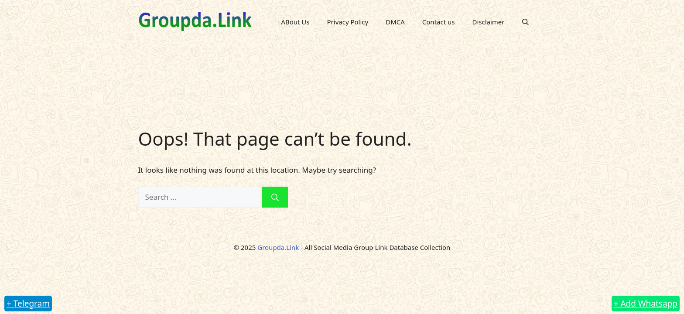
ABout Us (295, 21)
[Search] (275, 197)
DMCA (395, 21)
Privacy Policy (348, 21)
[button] (525, 22)
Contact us (438, 21)
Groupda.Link (278, 247)
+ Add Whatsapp (645, 303)
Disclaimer (488, 21)
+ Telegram (28, 303)
